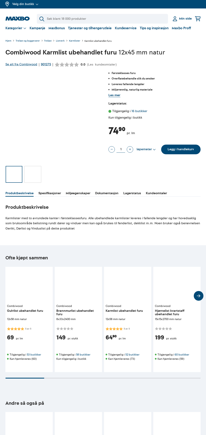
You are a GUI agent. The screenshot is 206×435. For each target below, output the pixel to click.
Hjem (8, 44)
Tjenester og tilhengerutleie (90, 31)
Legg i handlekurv (181, 152)
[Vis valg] (15, 31)
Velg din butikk (25, 4)
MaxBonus (56, 31)
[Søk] (102, 19)
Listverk (60, 44)
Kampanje (37, 31)
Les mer (114, 98)
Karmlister (74, 44)
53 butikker (34, 358)
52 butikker (132, 358)
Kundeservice (126, 31)
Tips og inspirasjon (154, 31)
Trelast (48, 44)
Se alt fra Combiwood (21, 67)
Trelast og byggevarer (28, 44)
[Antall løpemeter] (120, 152)
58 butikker (83, 358)
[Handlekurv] (198, 18)
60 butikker (182, 358)
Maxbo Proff (181, 31)
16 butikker (139, 114)
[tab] (19, 197)
